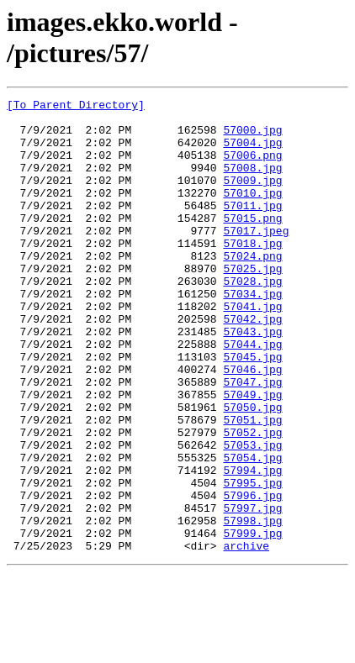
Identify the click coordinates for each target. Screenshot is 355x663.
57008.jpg (252, 182)
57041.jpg (252, 348)
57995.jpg (252, 560)
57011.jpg (252, 227)
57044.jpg (252, 394)
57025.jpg (252, 303)
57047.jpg (252, 439)
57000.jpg (252, 137)
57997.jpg (252, 590)
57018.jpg (252, 273)
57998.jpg (252, 605)
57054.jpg (252, 530)
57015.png (252, 242)
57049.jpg (252, 454)
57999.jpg (252, 621)
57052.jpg (252, 500)
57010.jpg (252, 212)
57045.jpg (252, 409)
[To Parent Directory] (76, 106)
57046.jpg (252, 424)
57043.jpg (252, 379)
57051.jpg (252, 484)
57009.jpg (252, 197)
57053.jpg (252, 515)
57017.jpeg (256, 258)
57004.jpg (252, 152)
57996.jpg (252, 575)
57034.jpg (252, 333)
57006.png (252, 167)
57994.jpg (252, 545)
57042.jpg (252, 363)
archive (246, 636)
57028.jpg (252, 318)
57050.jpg (252, 469)
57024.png (252, 288)
